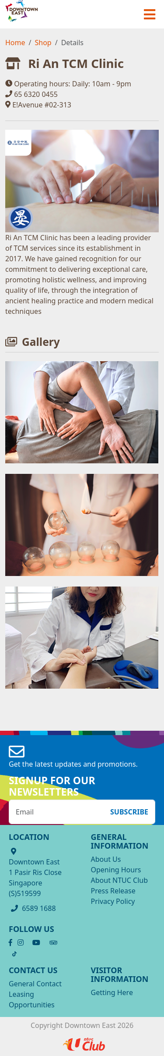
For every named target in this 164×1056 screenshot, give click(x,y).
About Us (106, 859)
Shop (43, 42)
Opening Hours (116, 870)
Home (15, 42)
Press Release (113, 891)
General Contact (35, 983)
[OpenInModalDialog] (81, 411)
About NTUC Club (119, 880)
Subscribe (129, 812)
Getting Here (112, 992)
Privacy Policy (113, 901)
